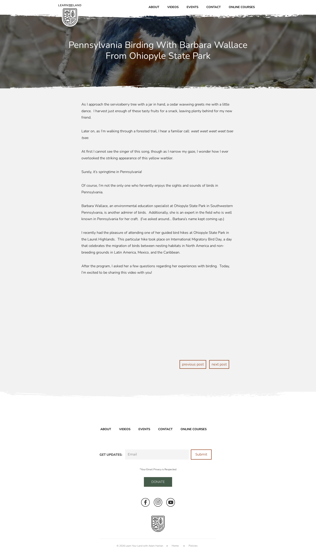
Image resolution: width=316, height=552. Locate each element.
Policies (192, 545)
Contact (213, 7)
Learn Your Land (135, 545)
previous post (193, 364)
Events (192, 7)
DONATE (158, 482)
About (154, 7)
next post (219, 364)
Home (176, 545)
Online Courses (242, 7)
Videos (173, 7)
